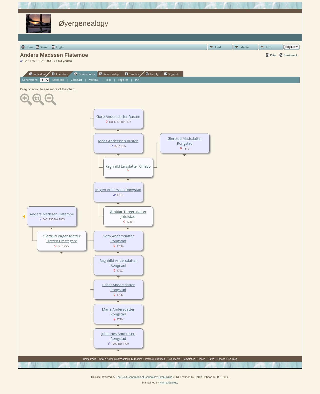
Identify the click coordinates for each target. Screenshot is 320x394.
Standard (58, 79)
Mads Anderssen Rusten (118, 140)
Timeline (132, 74)
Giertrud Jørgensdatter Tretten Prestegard (61, 238)
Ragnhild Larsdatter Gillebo (127, 166)
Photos (149, 359)
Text (108, 79)
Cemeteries (188, 359)
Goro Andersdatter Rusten (118, 116)
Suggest (171, 74)
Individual (37, 74)
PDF (137, 79)
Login (60, 47)
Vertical (93, 79)
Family (152, 74)
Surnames (136, 359)
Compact (76, 79)
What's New (105, 359)
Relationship (109, 74)
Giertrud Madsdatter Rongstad (185, 141)
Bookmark (291, 55)
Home (30, 47)
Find (218, 47)
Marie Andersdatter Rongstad (118, 311)
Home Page (89, 359)
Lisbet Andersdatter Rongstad (118, 287)
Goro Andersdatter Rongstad (118, 238)
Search (44, 47)
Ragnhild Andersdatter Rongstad (118, 263)
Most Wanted (121, 359)
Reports (221, 359)
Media (244, 47)
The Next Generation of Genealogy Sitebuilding (144, 376)
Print (273, 55)
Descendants (84, 74)
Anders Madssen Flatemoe (52, 214)
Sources (232, 359)
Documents (174, 359)
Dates (211, 359)
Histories (160, 359)
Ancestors (60, 74)
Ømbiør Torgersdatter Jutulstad (128, 214)
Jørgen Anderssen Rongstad (118, 189)
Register (123, 79)
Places (201, 359)
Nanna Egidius (168, 382)
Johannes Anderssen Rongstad (118, 336)
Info (268, 47)
